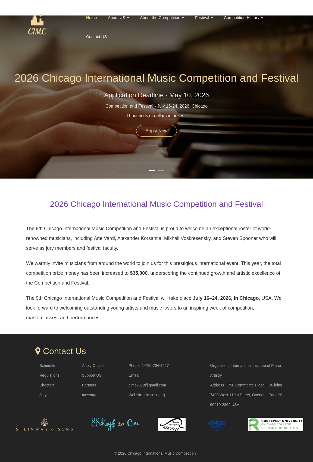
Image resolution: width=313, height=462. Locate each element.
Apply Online (93, 365)
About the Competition (162, 17)
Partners (89, 385)
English (279, 6)
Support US (92, 375)
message (90, 395)
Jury (42, 395)
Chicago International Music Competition (161, 453)
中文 (259, 6)
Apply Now (156, 130)
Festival (204, 17)
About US (118, 17)
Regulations (49, 375)
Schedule (47, 365)
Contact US (96, 36)
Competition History (243, 17)
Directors (47, 385)
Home (91, 17)
